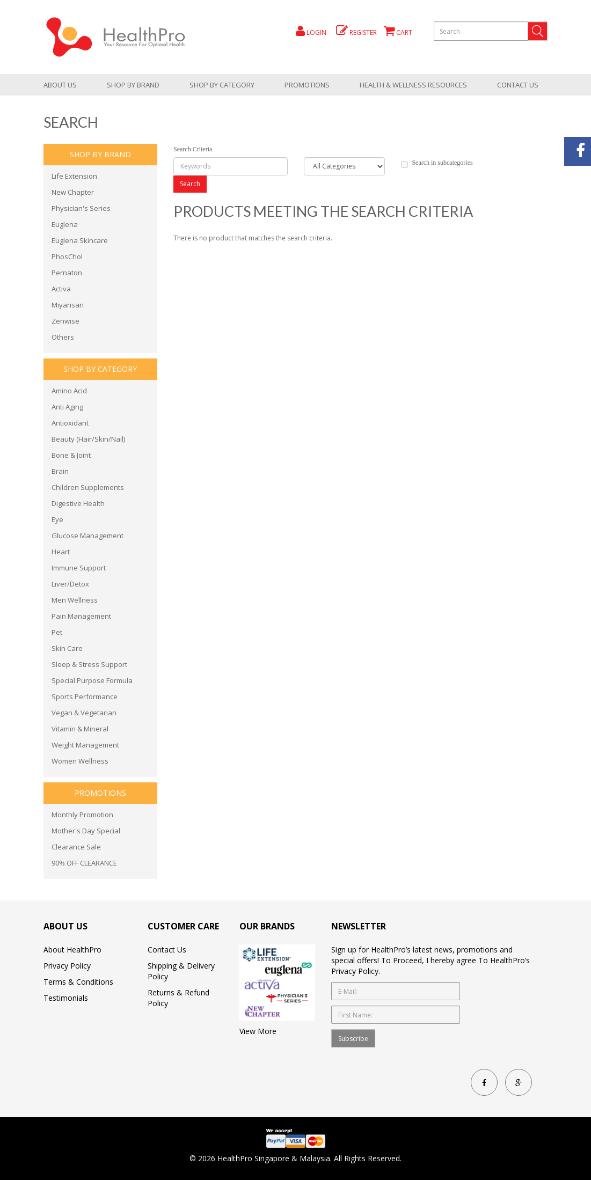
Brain (60, 471)
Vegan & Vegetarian (84, 712)
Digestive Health (78, 503)
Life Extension (74, 176)
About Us (60, 85)
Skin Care (67, 648)
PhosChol (67, 256)
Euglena (65, 224)
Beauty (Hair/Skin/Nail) (88, 439)
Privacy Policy (67, 966)
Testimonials (65, 998)
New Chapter (73, 192)
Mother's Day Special (86, 830)
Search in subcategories (436, 163)
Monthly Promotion (82, 814)
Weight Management (85, 745)
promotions (307, 85)
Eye (57, 519)
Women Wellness (80, 761)
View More (257, 1031)
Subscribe (353, 1038)
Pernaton (67, 272)
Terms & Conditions (78, 982)
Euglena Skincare (80, 240)
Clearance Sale (76, 847)
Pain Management (81, 616)
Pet (57, 632)
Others (63, 337)
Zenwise (65, 321)
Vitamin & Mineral (80, 729)
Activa (61, 289)
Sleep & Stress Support (89, 664)
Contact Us (517, 85)
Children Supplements (88, 487)
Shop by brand (133, 85)
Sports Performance (85, 696)
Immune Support (79, 568)
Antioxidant (70, 423)
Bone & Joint (71, 455)
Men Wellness (75, 600)
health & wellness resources (413, 85)
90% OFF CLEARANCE (84, 863)
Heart (61, 551)
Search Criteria (192, 149)
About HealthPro (72, 949)
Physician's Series (81, 208)
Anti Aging (67, 407)
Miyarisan (68, 305)
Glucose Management (87, 535)
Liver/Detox (70, 584)
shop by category (221, 85)
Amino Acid (69, 390)
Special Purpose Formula (92, 680)
